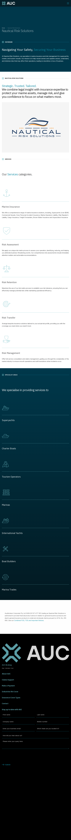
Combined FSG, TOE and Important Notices (29, 620)
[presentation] (16, 754)
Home (3, 28)
